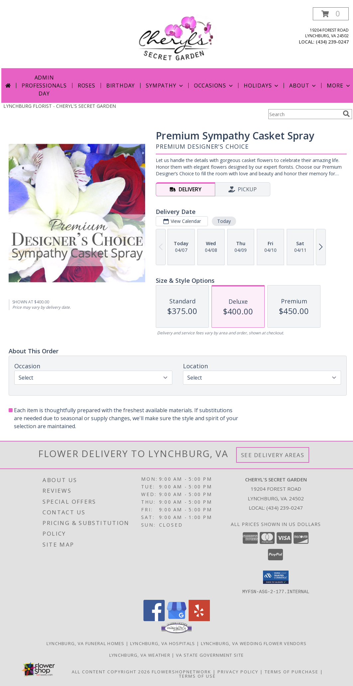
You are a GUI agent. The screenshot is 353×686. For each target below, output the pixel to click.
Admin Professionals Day (44, 85)
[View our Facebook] (154, 619)
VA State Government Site (210, 655)
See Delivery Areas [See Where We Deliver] (273, 455)
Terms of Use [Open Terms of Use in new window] (197, 676)
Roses (86, 85)
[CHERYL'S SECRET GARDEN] (177, 38)
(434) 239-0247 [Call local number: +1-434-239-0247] (332, 42)
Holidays (262, 85)
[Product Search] (304, 114)
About (303, 85)
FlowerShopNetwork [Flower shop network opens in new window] (181, 671)
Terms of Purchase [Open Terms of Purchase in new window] (291, 671)
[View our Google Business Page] (176, 619)
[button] (331, 13)
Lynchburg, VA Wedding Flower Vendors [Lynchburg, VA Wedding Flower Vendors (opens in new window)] (254, 643)
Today (224, 221)
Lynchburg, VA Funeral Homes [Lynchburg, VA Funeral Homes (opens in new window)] (85, 643)
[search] (346, 113)
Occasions (214, 85)
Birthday (120, 85)
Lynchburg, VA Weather (139, 655)
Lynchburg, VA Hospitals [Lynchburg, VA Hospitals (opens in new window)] (162, 643)
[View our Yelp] (199, 619)
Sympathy (165, 85)
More (339, 85)
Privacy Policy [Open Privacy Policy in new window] (238, 671)
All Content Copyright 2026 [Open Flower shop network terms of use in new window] (111, 671)
